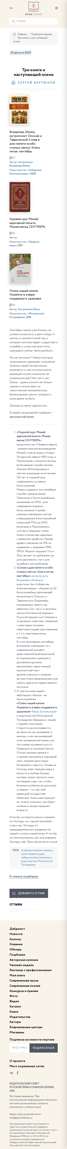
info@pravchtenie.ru (20, 1118)
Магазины (16, 1032)
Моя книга (17, 975)
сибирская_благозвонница (36, 857)
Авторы (15, 1022)
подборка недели (31, 850)
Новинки (16, 944)
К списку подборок (23, 876)
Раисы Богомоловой (44, 711)
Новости (16, 934)
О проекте (17, 1061)
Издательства (19, 1017)
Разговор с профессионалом (30, 970)
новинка (47, 850)
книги (24, 854)
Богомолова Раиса (29, 309)
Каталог (15, 1006)
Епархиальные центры (25, 1027)
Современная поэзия (24, 985)
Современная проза (23, 980)
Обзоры (15, 949)
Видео (14, 1001)
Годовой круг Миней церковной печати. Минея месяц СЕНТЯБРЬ (27, 222)
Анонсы (15, 939)
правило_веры (36, 854)
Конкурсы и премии (23, 991)
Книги (13, 1011)
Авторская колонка (23, 960)
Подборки (17, 954)
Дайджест (17, 928)
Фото (13, 996)
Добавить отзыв (29, 893)
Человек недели (21, 965)
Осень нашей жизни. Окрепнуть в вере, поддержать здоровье (25, 294)
